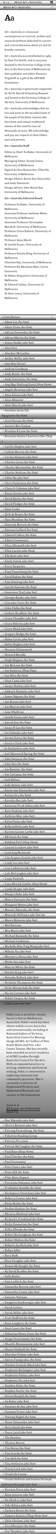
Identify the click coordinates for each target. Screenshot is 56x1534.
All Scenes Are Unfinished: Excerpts (23, 1109)
